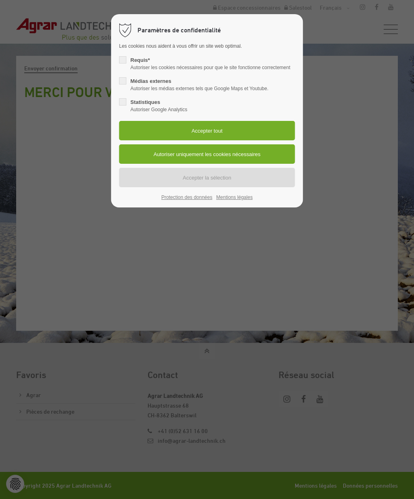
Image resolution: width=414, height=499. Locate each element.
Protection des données (186, 197)
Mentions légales (234, 197)
